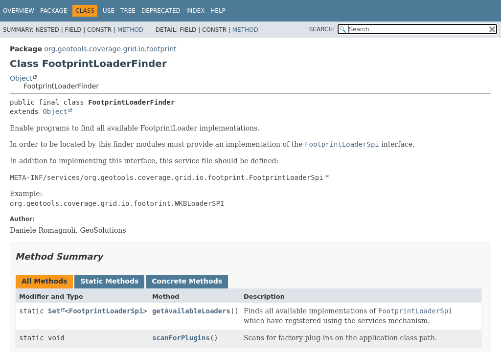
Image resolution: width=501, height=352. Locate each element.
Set (54, 311)
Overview (18, 10)
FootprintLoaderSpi (106, 311)
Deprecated (161, 10)
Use (108, 10)
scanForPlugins (181, 338)
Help (218, 10)
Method (130, 29)
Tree (128, 10)
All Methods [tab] (44, 281)
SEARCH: (322, 29)
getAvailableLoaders (191, 311)
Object (21, 78)
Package (53, 10)
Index (195, 10)
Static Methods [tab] (109, 281)
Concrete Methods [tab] (187, 281)
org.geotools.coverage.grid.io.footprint (110, 49)
